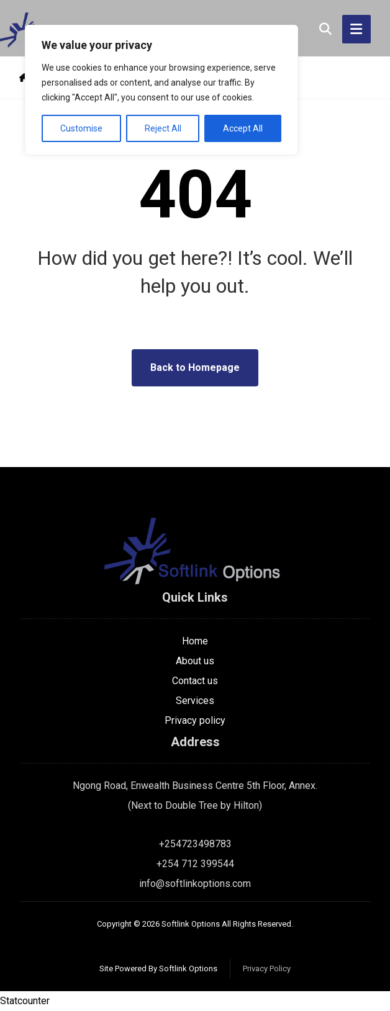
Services (195, 700)
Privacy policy (195, 720)
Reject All (163, 128)
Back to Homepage (195, 367)
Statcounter (25, 1001)
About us (195, 661)
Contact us (195, 681)
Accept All (243, 128)
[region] (161, 90)
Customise (81, 128)
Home (195, 641)
